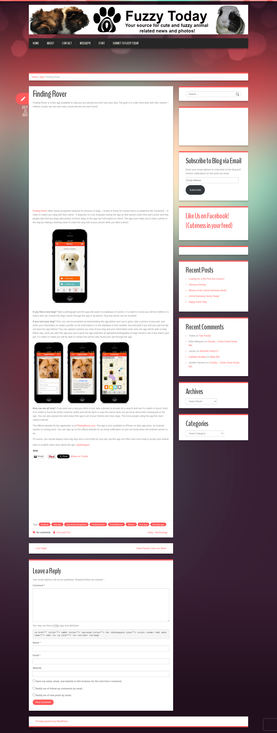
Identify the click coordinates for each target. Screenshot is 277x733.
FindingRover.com (86, 425)
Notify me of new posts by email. (54, 695)
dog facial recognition (76, 524)
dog (42, 77)
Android (44, 524)
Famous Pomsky (197, 284)
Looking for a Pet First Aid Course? (206, 279)
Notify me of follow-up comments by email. (59, 688)
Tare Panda (205, 335)
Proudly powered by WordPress (52, 721)
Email (36, 655)
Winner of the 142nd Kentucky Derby (207, 290)
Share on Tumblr (79, 456)
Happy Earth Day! (198, 302)
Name (37, 642)
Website (37, 668)
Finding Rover (40, 211)
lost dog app (158, 524)
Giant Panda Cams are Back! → (152, 548)
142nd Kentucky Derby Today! (204, 296)
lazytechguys (82, 445)
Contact (67, 43)
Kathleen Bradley (197, 357)
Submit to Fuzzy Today (126, 43)
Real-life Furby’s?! (209, 351)
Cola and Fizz (63, 532)
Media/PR (85, 43)
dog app (57, 524)
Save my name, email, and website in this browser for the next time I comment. (79, 681)
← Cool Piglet (40, 548)
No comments (43, 532)
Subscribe (195, 189)
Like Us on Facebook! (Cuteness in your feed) (209, 221)
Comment (39, 585)
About (50, 43)
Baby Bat (214, 357)
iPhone (131, 524)
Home (36, 43)
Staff (101, 43)
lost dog (143, 524)
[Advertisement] (138, 62)
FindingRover (116, 524)
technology (161, 532)
